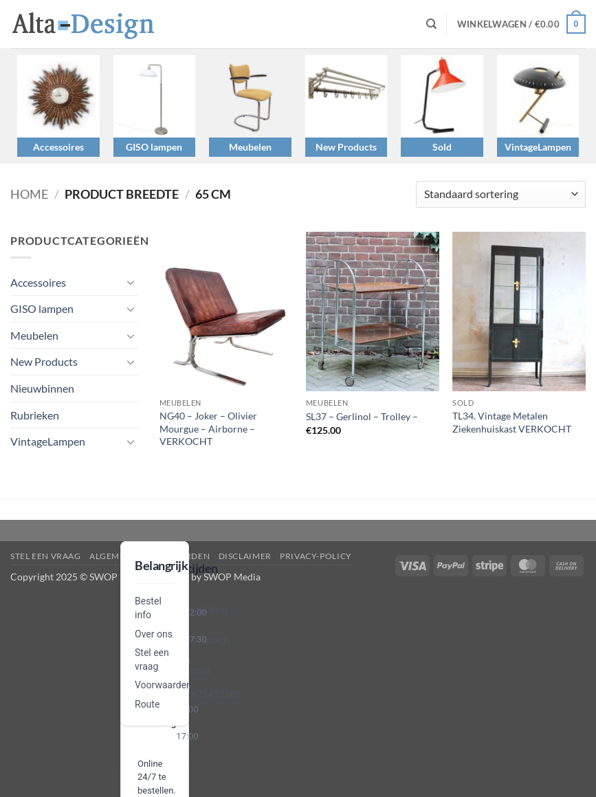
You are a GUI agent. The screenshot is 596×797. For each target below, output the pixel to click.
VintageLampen (538, 147)
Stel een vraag (45, 556)
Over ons (154, 634)
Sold (442, 147)
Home (29, 193)
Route (147, 704)
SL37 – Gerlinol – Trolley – (362, 416)
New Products (346, 147)
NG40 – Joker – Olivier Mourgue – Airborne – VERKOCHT (208, 428)
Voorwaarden (163, 684)
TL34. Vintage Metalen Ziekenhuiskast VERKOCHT (511, 422)
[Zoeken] (431, 24)
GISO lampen (154, 147)
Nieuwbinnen (42, 388)
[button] (521, 24)
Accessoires (58, 147)
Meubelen (250, 147)
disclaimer (245, 556)
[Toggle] (130, 282)
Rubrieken (34, 415)
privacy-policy (316, 556)
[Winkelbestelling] (501, 194)
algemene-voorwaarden (149, 556)
